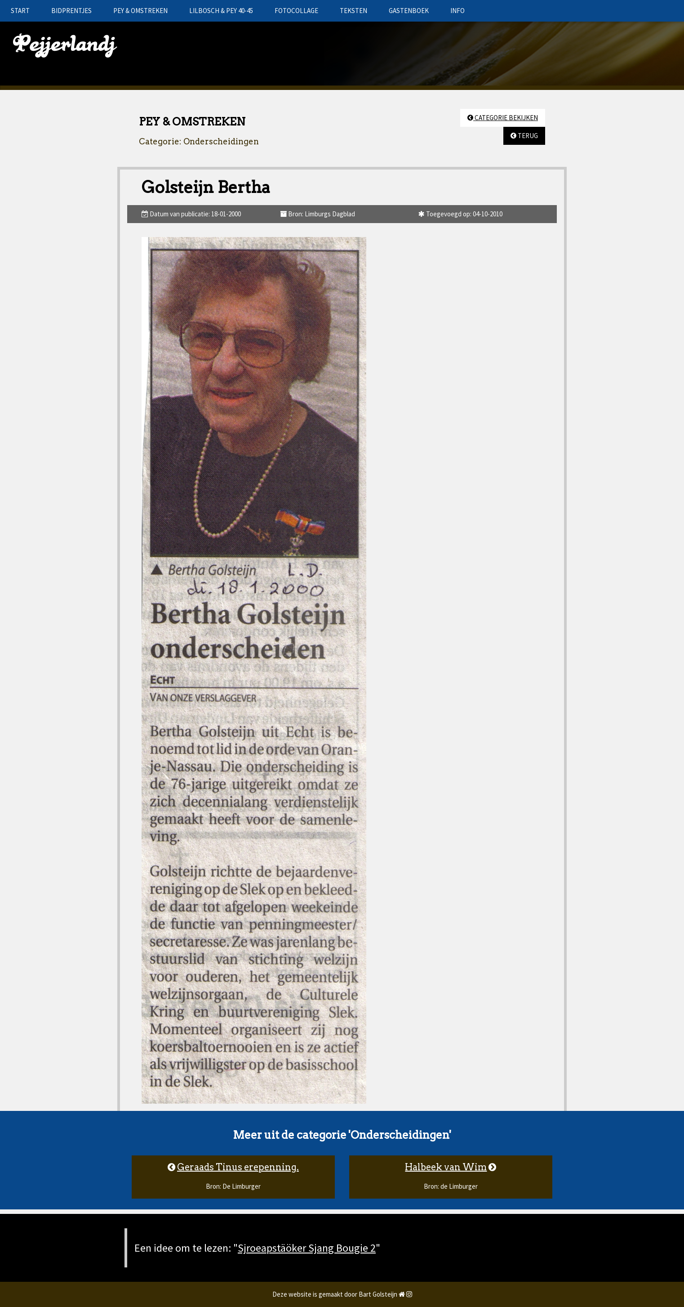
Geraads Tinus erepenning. (238, 1167)
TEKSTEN (353, 10)
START (20, 10)
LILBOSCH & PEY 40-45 (221, 10)
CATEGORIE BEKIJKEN (502, 117)
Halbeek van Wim (446, 1167)
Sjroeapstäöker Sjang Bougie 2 (307, 1248)
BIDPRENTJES (71, 10)
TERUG (524, 135)
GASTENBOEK (409, 10)
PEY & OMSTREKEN (140, 10)
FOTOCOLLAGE (296, 10)
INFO (457, 10)
